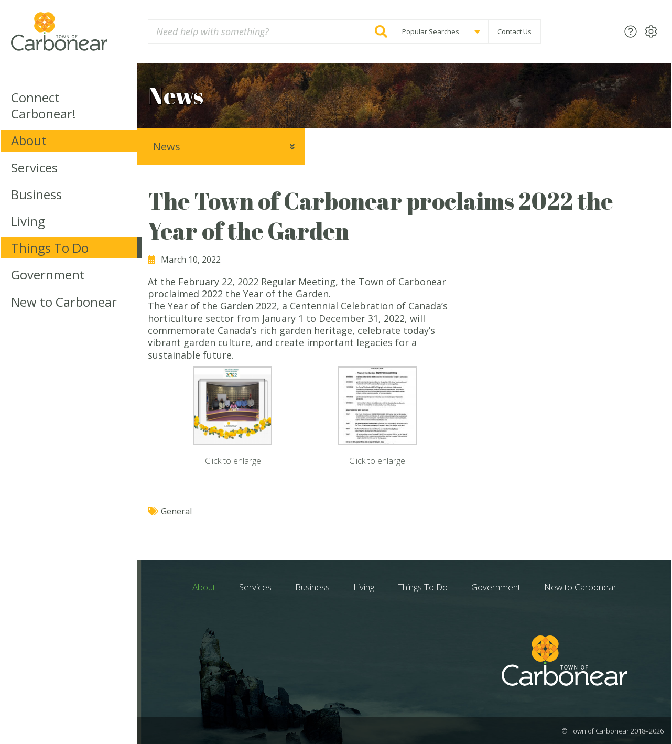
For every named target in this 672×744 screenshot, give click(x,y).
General (176, 511)
